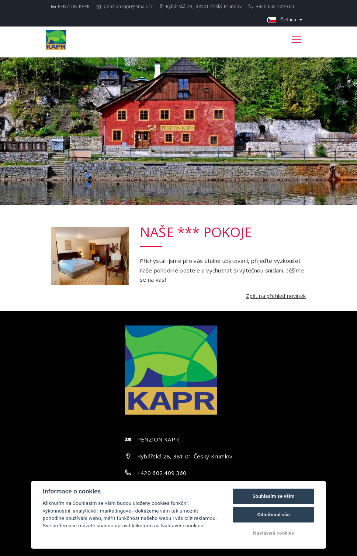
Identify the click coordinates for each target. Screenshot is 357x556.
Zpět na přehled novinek (276, 295)
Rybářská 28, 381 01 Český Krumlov (185, 456)
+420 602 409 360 (271, 6)
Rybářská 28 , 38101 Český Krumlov (201, 6)
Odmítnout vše (273, 514)
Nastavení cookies (273, 533)
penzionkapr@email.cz (125, 6)
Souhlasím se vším (274, 496)
